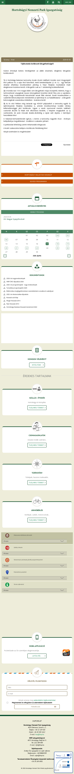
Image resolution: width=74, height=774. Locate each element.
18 (57, 244)
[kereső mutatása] (59, 2)
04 (57, 235)
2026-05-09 (38, 218)
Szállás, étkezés (18, 547)
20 (6, 248)
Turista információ (19, 584)
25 (57, 248)
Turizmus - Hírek (9, 60)
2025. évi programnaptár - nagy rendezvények (21, 285)
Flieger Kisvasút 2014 (13, 301)
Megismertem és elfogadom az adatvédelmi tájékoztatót (32, 703)
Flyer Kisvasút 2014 (12, 304)
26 (68, 248)
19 (68, 244)
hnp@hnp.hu (39, 734)
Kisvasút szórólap (12, 298)
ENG (70, 2)
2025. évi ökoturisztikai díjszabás (17, 294)
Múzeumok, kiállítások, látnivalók (23, 535)
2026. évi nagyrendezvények (15, 278)
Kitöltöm (36, 365)
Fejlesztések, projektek (20, 572)
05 (68, 235)
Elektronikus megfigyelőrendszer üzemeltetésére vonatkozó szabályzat (29, 291)
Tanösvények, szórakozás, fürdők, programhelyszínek (28, 560)
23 (37, 248)
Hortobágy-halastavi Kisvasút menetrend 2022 (21, 307)
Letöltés (36, 656)
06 (6, 239)
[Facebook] (47, 2)
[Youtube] (53, 2)
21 (16, 248)
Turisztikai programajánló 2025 (16, 288)
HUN (66, 2)
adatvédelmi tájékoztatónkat (45, 700)
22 (27, 248)
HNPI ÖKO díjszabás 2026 (15, 282)
